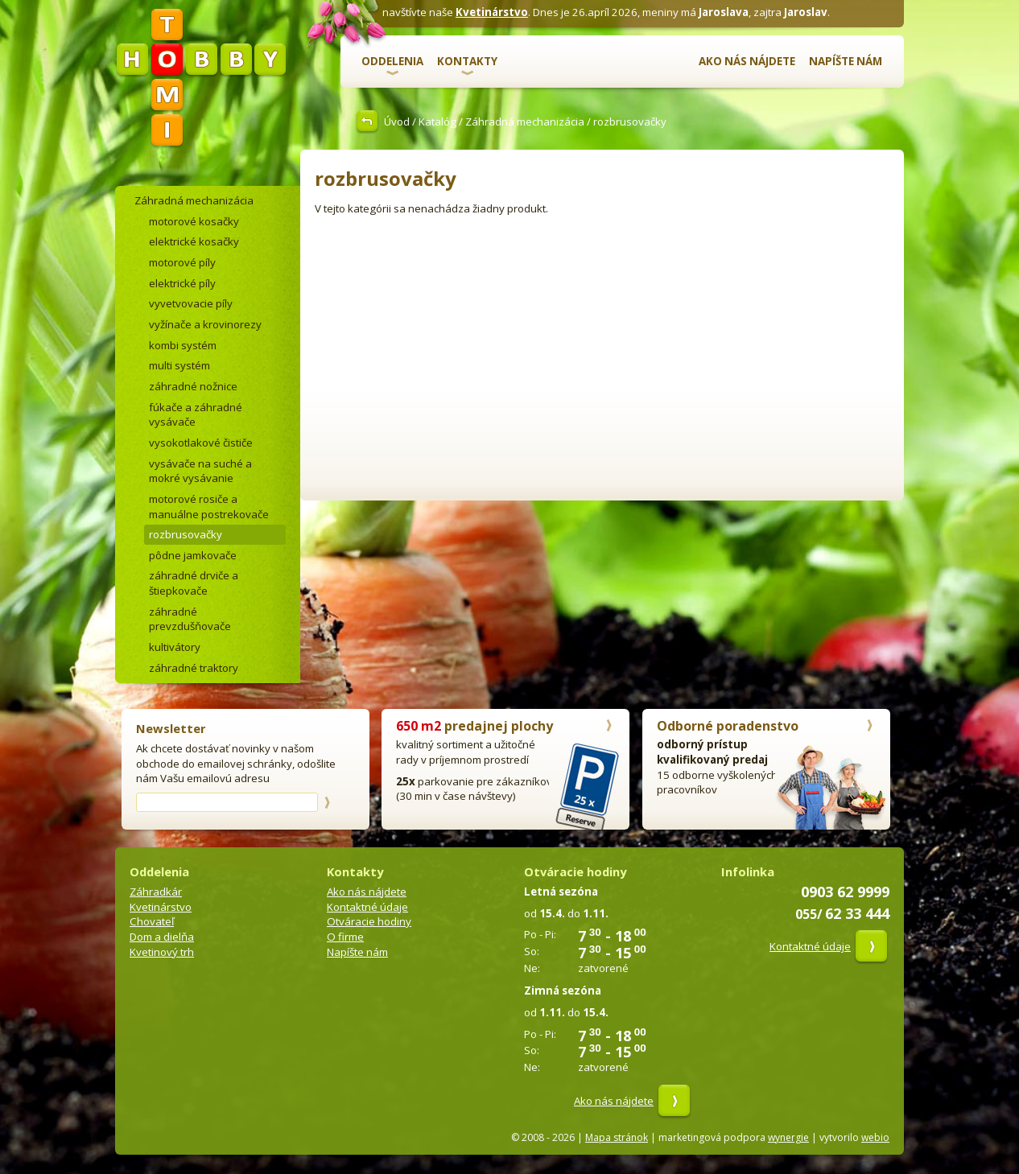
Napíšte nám (845, 61)
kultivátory (174, 647)
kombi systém (183, 345)
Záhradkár (156, 891)
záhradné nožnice (193, 386)
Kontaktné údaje (367, 907)
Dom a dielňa (162, 936)
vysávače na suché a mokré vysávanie (200, 471)
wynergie (788, 1137)
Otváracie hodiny (369, 921)
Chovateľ (152, 921)
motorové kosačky (194, 221)
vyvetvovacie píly (191, 303)
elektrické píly (182, 283)
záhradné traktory (193, 668)
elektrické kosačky (194, 241)
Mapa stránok (616, 1137)
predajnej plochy (474, 726)
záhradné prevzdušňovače (190, 619)
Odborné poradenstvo (727, 726)
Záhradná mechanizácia (524, 121)
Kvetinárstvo (492, 12)
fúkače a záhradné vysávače (195, 415)
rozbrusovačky (185, 534)
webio (875, 1137)
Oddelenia (392, 61)
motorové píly (182, 262)
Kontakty (467, 61)
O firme (345, 936)
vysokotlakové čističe (201, 442)
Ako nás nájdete (747, 61)
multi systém (179, 365)
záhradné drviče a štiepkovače (193, 583)
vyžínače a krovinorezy (205, 324)
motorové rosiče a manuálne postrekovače (209, 506)
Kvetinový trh (162, 952)
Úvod (397, 121)
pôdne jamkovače (193, 555)
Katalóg (437, 121)
